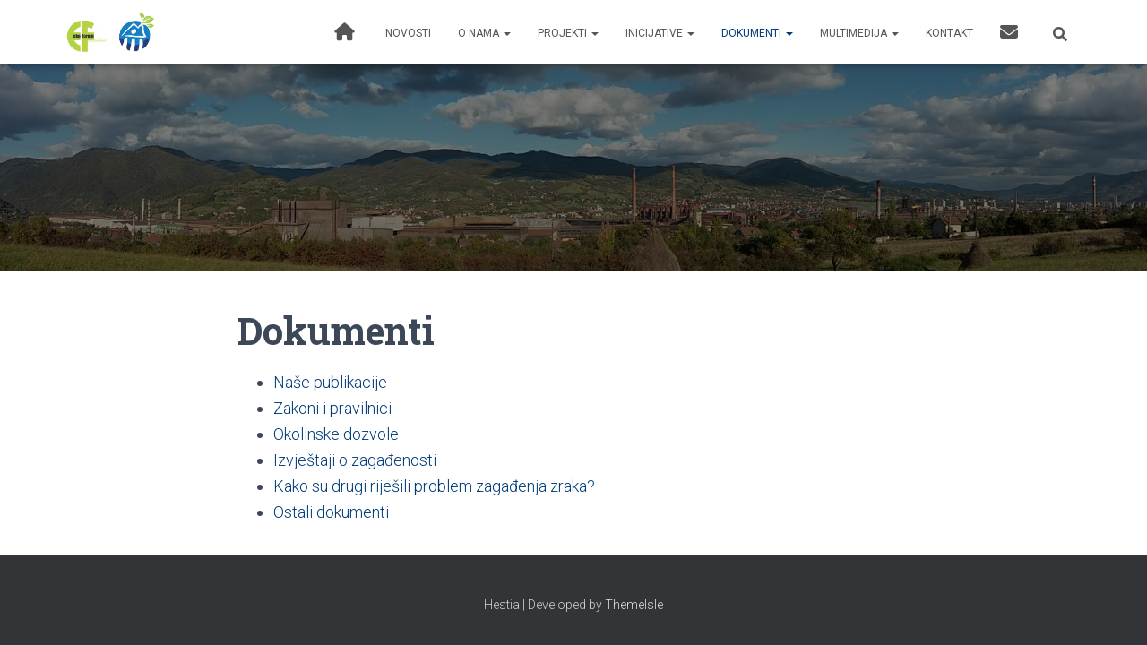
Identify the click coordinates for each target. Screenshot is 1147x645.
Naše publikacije (330, 382)
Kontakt (949, 33)
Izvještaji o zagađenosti (354, 460)
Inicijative (659, 33)
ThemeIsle (634, 605)
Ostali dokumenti (331, 512)
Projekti (568, 33)
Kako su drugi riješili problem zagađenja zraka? (434, 486)
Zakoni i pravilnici (332, 408)
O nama (484, 33)
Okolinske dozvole (336, 434)
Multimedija (859, 33)
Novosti (408, 33)
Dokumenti (757, 33)
